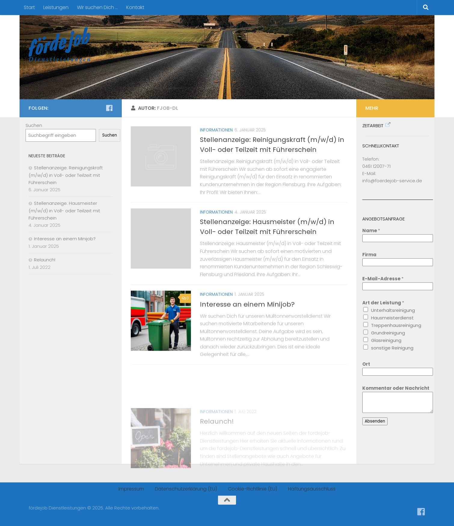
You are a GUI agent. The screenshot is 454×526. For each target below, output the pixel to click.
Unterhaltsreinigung (393, 310)
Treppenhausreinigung (396, 325)
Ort (366, 364)
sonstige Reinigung (392, 348)
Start (29, 7)
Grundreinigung (388, 333)
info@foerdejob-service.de (392, 180)
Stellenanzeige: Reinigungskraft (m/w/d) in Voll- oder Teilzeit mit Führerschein (66, 175)
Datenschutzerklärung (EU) (186, 488)
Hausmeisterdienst (392, 318)
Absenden (375, 421)
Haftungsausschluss (312, 488)
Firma (369, 254)
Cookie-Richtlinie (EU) (252, 488)
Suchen (34, 125)
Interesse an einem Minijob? (247, 320)
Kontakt (135, 7)
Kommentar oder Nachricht (395, 388)
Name (371, 230)
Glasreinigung (386, 340)
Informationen (216, 130)
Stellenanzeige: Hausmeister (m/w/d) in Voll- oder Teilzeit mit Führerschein (64, 210)
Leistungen (56, 7)
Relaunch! (217, 446)
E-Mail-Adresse (382, 278)
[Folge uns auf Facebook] (109, 108)
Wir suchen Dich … (97, 7)
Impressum (131, 488)
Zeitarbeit (372, 125)
